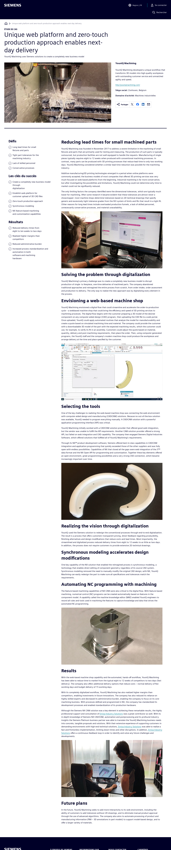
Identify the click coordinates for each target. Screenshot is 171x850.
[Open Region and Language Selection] (135, 6)
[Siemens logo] (12, 6)
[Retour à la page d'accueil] (6, 23)
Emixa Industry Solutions (111, 713)
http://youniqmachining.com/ (127, 85)
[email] (148, 104)
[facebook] (137, 104)
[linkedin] (143, 104)
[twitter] (132, 104)
